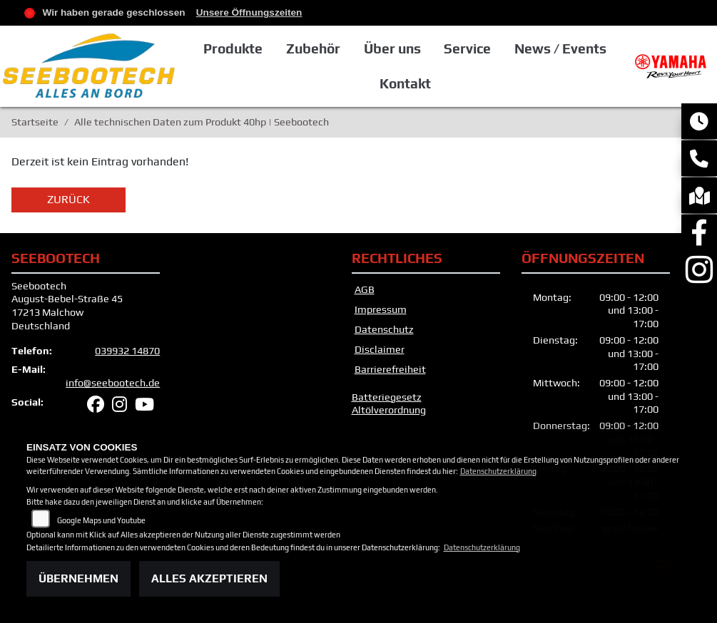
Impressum (381, 309)
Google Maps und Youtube (101, 520)
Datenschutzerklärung (498, 471)
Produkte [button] (233, 48)
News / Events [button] (560, 48)
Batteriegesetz (387, 397)
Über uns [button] (392, 48)
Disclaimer (380, 349)
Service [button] (467, 48)
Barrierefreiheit (390, 369)
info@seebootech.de (113, 382)
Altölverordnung (389, 410)
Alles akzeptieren (209, 578)
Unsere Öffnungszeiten (249, 12)
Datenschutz (384, 329)
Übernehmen (78, 578)
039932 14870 (127, 350)
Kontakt (405, 83)
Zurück (68, 199)
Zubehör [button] (313, 48)
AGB (365, 289)
